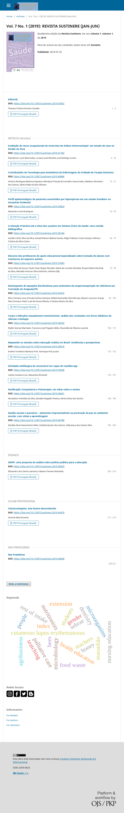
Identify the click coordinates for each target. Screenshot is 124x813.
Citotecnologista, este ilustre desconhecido (32, 508)
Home (9, 16)
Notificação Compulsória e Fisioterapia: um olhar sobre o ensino (44, 389)
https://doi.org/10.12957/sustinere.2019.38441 (39, 393)
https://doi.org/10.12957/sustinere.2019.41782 (39, 153)
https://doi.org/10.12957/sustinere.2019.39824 (39, 206)
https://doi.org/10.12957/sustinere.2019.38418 (39, 346)
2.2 (20, 773)
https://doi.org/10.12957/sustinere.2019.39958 (39, 370)
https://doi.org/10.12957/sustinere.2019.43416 (39, 293)
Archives (20, 16)
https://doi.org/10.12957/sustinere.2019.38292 (39, 323)
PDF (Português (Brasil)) (24, 114)
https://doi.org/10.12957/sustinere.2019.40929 (39, 466)
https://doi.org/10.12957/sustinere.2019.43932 (39, 103)
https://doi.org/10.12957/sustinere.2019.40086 (39, 176)
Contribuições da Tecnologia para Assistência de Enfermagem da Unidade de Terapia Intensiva (61, 172)
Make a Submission (19, 583)
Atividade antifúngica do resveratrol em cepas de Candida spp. (43, 365)
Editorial (12, 99)
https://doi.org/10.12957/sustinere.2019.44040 (39, 558)
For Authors (12, 720)
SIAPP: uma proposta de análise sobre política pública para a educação (47, 462)
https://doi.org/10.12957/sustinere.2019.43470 (39, 512)
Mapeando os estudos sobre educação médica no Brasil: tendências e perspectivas (54, 342)
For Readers (12, 715)
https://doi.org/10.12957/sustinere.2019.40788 (39, 420)
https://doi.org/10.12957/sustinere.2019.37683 (39, 263)
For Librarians (13, 725)
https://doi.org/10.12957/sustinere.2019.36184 (39, 233)
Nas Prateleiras (16, 554)
